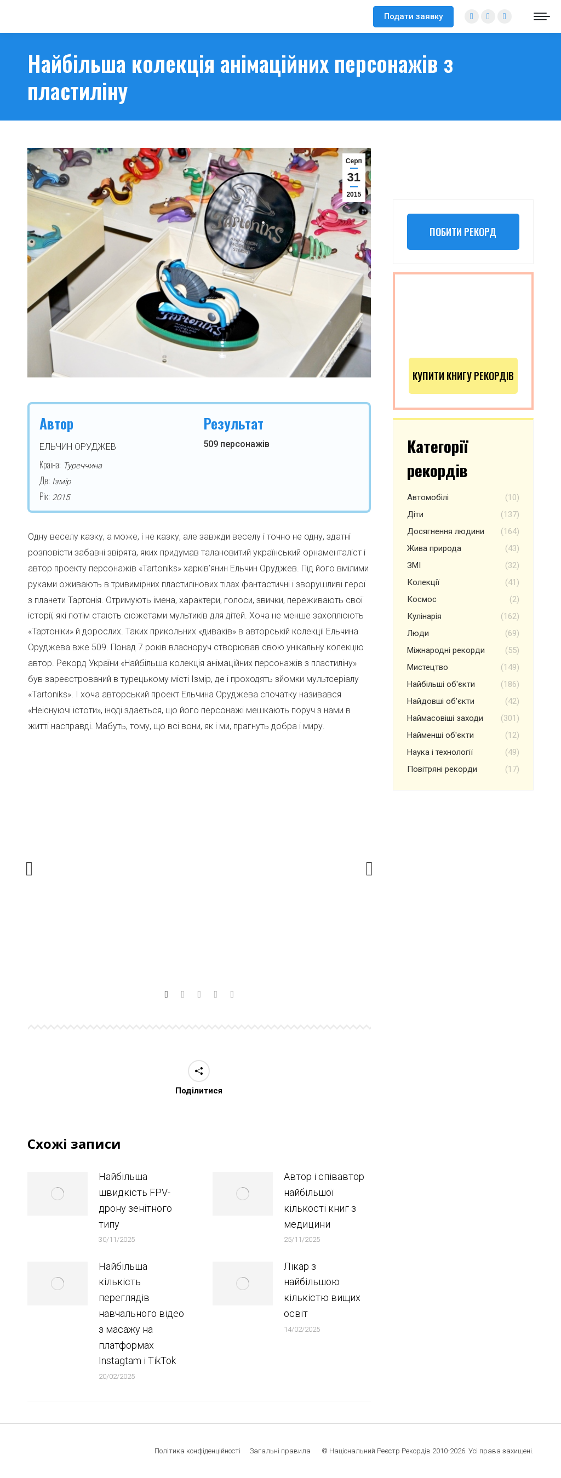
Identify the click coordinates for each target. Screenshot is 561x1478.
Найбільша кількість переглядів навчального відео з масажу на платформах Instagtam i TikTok (141, 1314)
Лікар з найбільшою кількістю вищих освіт (322, 1290)
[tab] (166, 992)
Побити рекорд (463, 232)
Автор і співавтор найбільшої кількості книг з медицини (324, 1200)
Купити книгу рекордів (463, 376)
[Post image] (57, 1194)
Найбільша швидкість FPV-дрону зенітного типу (135, 1200)
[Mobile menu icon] (542, 16)
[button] (29, 869)
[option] (199, 864)
